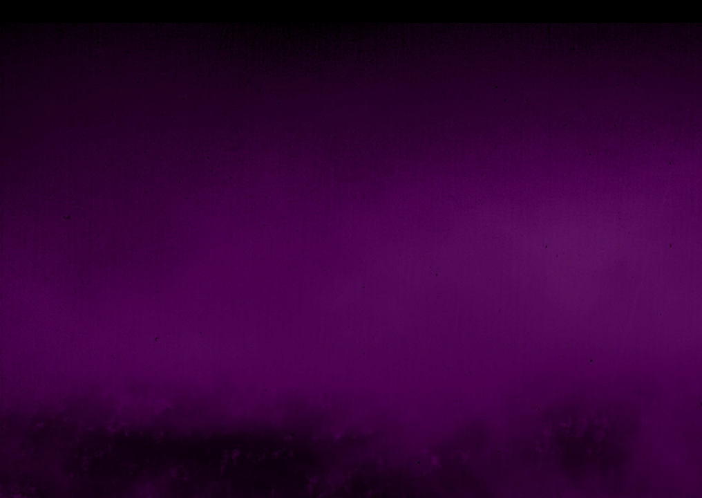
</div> (351, 11)
